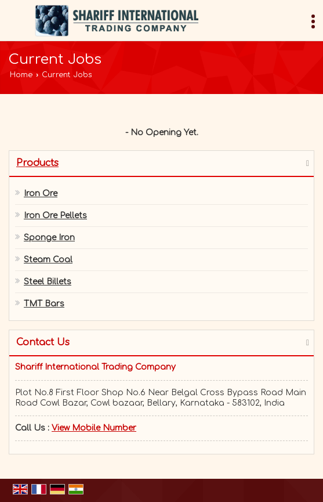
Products (37, 163)
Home (21, 75)
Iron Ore (40, 193)
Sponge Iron (49, 237)
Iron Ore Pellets (55, 215)
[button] (94, 428)
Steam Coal (48, 259)
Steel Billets (47, 281)
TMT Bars (44, 303)
